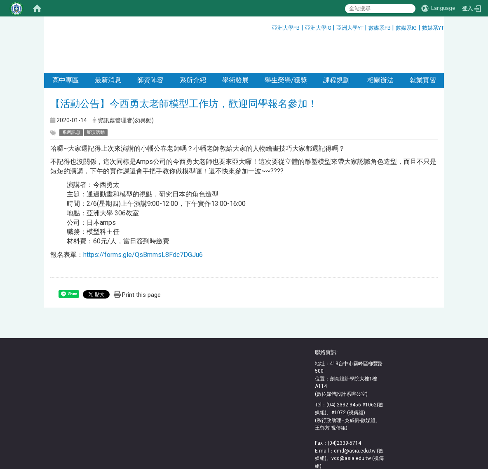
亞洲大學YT (350, 28)
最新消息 (108, 46)
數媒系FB (380, 28)
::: (269, 26)
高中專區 (65, 46)
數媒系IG (406, 28)
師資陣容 (150, 46)
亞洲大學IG (319, 28)
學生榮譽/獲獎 (286, 46)
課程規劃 (336, 46)
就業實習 (423, 46)
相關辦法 (380, 46)
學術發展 (235, 46)
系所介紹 (193, 46)
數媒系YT (433, 28)
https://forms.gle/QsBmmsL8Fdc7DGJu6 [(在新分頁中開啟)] (143, 221)
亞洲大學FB (286, 28)
